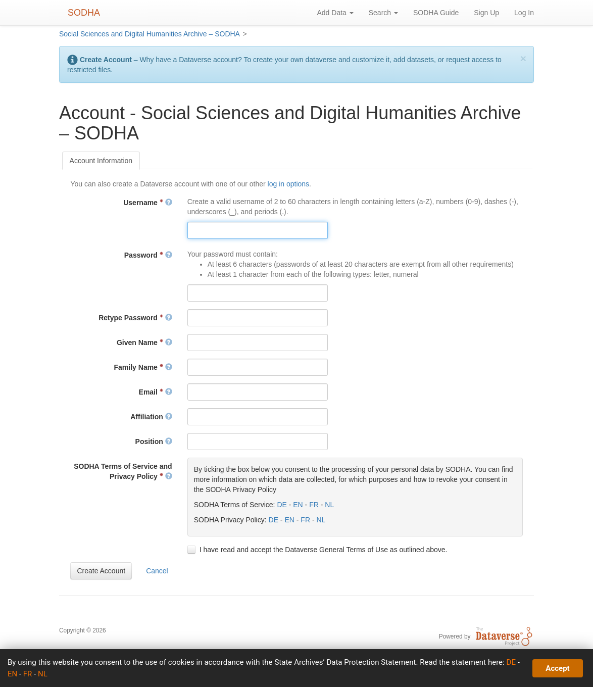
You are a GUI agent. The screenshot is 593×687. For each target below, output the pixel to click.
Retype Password (135, 318)
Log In (524, 13)
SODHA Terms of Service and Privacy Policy (123, 471)
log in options (289, 184)
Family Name (143, 367)
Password (148, 255)
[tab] (101, 161)
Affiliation (151, 417)
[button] (101, 570)
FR (314, 505)
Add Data (335, 13)
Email (155, 392)
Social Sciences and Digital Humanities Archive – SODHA (149, 34)
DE (281, 505)
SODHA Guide (436, 13)
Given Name (144, 342)
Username (147, 203)
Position (153, 441)
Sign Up (486, 13)
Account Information (101, 161)
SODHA (84, 13)
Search (383, 13)
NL (329, 505)
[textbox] (257, 230)
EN (298, 505)
